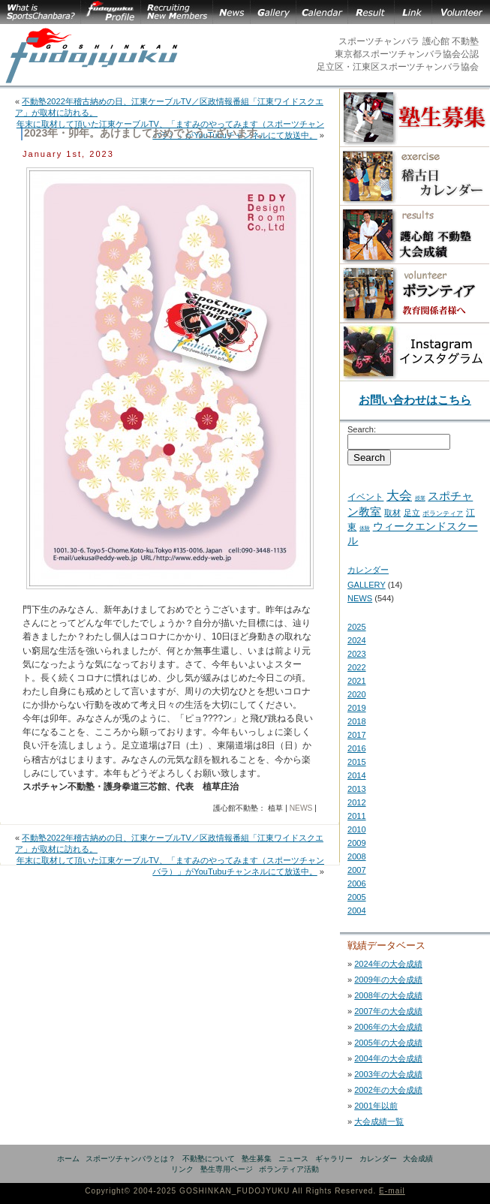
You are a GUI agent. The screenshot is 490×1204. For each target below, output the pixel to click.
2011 (356, 815)
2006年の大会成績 (388, 1026)
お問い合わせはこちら (415, 399)
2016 (356, 748)
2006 (356, 883)
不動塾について (208, 1158)
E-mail (392, 1191)
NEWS (301, 808)
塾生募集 (257, 1158)
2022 (356, 667)
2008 (356, 856)
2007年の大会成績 (388, 1011)
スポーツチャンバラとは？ (131, 1158)
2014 (356, 775)
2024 (356, 640)
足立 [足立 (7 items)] (412, 512)
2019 (356, 707)
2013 (356, 788)
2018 (356, 721)
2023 (356, 653)
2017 (356, 734)
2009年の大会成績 (388, 979)
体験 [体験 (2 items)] (364, 528)
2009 (356, 842)
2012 (356, 802)
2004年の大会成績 (388, 1058)
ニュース (293, 1158)
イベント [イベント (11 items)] (365, 497)
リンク (182, 1169)
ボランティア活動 (289, 1169)
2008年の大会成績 (388, 995)
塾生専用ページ (226, 1169)
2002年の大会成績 (388, 1089)
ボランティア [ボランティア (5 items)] (442, 513)
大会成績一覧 (379, 1121)
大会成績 (418, 1158)
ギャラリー (334, 1158)
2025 (356, 626)
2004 (356, 910)
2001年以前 (376, 1105)
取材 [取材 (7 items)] (392, 512)
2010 (356, 829)
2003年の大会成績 (388, 1074)
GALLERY (366, 584)
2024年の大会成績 (388, 963)
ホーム (68, 1158)
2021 (356, 680)
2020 (356, 694)
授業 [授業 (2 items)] (420, 498)
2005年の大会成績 (388, 1042)
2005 (356, 896)
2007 (356, 869)
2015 (356, 761)
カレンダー (368, 569)
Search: (361, 429)
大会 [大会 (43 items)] (399, 495)
